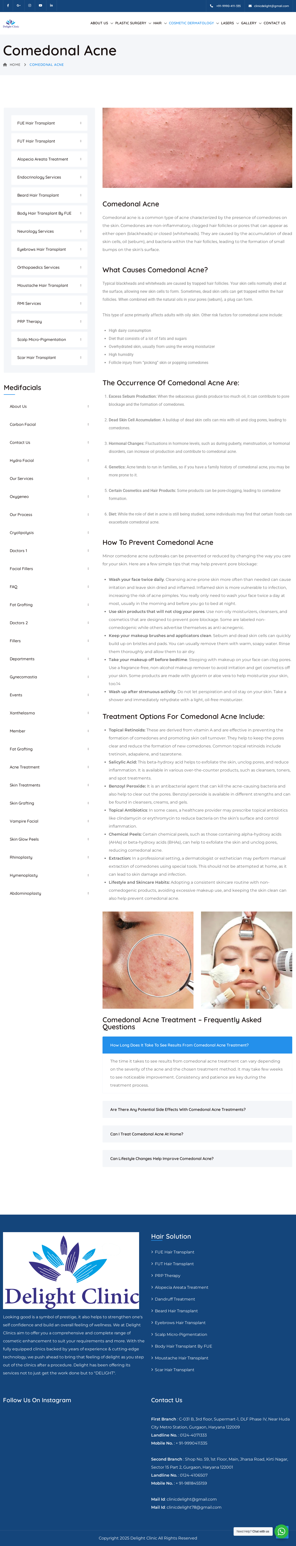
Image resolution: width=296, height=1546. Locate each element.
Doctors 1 (18, 550)
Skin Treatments (25, 785)
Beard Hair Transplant (38, 195)
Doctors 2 (19, 622)
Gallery (248, 23)
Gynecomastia (23, 676)
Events (16, 694)
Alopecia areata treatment (42, 159)
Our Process (21, 514)
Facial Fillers (21, 568)
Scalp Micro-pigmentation (41, 339)
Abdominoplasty (25, 893)
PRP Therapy (29, 321)
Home (12, 64)
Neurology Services (35, 231)
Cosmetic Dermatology (191, 23)
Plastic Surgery (130, 23)
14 (118, 683)
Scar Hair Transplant (36, 357)
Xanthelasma (22, 712)
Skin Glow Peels (24, 839)
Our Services (21, 478)
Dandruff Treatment (175, 1299)
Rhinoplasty (21, 857)
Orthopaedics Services (38, 267)
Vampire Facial (24, 821)
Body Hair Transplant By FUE (44, 213)
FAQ (13, 586)
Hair (157, 23)
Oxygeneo (19, 496)
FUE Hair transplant (36, 122)
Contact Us (274, 23)
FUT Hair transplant (36, 141)
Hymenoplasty (24, 875)
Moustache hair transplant (42, 285)
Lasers (227, 23)
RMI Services (29, 303)
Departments (22, 658)
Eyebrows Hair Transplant (41, 249)
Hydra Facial (22, 460)
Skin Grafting (22, 803)
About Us (99, 23)
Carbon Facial (23, 424)
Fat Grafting (21, 604)
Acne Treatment (25, 766)
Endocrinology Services (39, 177)
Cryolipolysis (22, 532)
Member (17, 730)
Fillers (15, 640)
